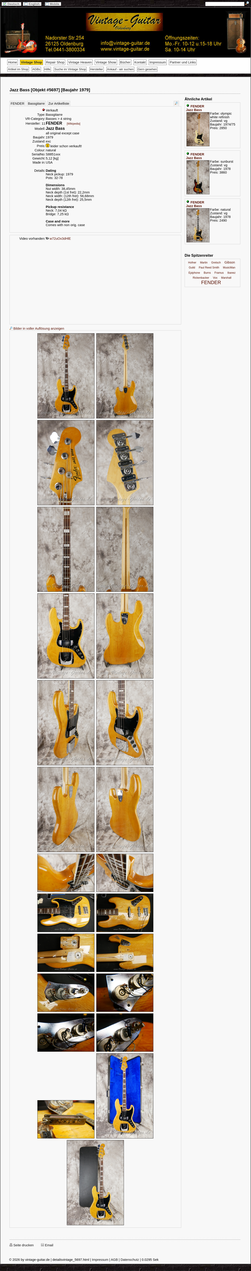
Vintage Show (106, 62)
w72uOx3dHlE (58, 238)
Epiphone (194, 272)
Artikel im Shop (18, 69)
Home (12, 62)
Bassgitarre (36, 103)
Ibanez (231, 272)
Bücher (125, 62)
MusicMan (229, 267)
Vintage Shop (31, 62)
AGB (114, 1259)
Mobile (53, 4)
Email (47, 1245)
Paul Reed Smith (209, 267)
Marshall (226, 277)
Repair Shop (55, 62)
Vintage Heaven (80, 62)
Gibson (229, 262)
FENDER (17, 103)
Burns (207, 272)
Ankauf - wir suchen (120, 69)
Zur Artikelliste (58, 103)
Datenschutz (130, 1259)
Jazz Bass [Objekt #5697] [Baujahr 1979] (50, 89)
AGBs (36, 69)
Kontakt (140, 62)
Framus (219, 272)
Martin (204, 262)
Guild (192, 267)
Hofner (192, 262)
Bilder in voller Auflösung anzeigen (37, 328)
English (32, 4)
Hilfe (47, 69)
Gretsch (216, 262)
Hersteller (96, 69)
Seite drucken (22, 1245)
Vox (215, 277)
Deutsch (11, 4)
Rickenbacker (201, 277)
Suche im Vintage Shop (70, 69)
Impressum (158, 62)
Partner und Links (183, 62)
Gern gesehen (147, 69)
